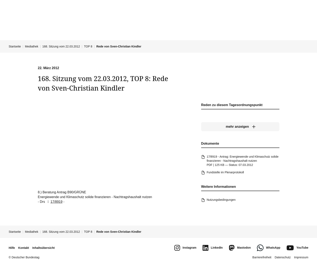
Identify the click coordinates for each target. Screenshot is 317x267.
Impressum (301, 257)
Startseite (15, 46)
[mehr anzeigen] (240, 126)
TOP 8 (88, 46)
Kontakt (23, 247)
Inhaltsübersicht (43, 247)
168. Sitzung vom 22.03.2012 (61, 46)
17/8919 (54, 201)
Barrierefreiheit (261, 257)
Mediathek (31, 46)
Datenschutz (283, 257)
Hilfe (12, 247)
